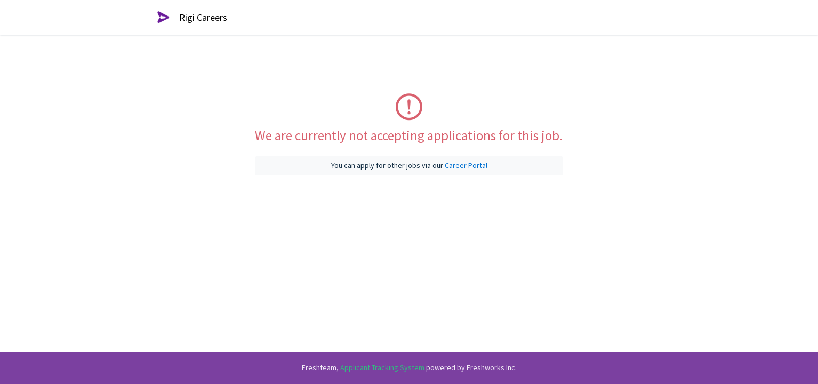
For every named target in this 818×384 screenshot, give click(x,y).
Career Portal (466, 165)
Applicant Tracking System (383, 367)
